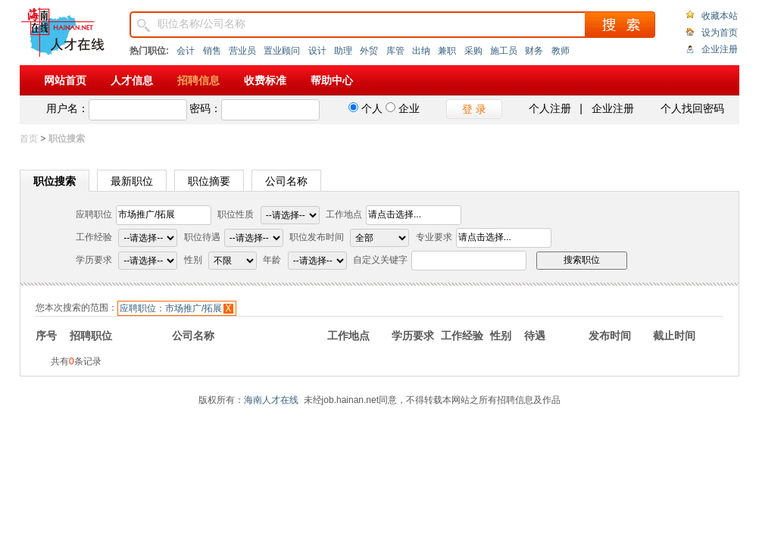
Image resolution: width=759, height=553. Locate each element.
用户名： (67, 108)
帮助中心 (332, 80)
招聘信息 (198, 80)
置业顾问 (282, 50)
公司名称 (286, 181)
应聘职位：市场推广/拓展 (171, 308)
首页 (29, 138)
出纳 (421, 50)
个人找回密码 (692, 108)
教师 (560, 50)
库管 (395, 50)
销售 (212, 50)
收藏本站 (719, 16)
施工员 (503, 50)
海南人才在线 (271, 400)
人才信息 (132, 80)
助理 (343, 50)
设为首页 (719, 32)
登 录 (474, 109)
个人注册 (550, 108)
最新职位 (132, 181)
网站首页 (65, 80)
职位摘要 (209, 181)
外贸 (369, 50)
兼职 (447, 50)
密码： (205, 108)
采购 (473, 50)
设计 (317, 50)
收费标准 (265, 80)
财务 (534, 50)
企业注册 (719, 49)
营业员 (242, 50)
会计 (185, 50)
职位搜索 (54, 181)
